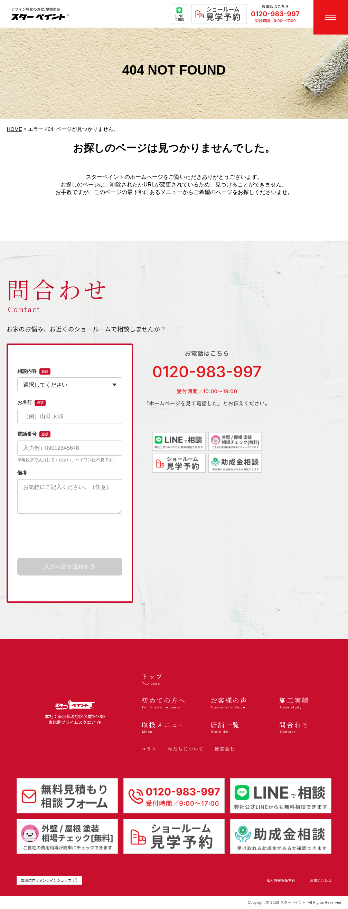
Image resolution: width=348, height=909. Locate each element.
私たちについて (186, 748)
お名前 (31, 402)
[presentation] (69, 536)
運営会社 (225, 748)
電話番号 (33, 434)
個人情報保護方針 (280, 880)
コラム (149, 748)
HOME (14, 129)
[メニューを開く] (330, 17)
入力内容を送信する (70, 566)
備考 (22, 472)
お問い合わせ (320, 880)
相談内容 (33, 371)
